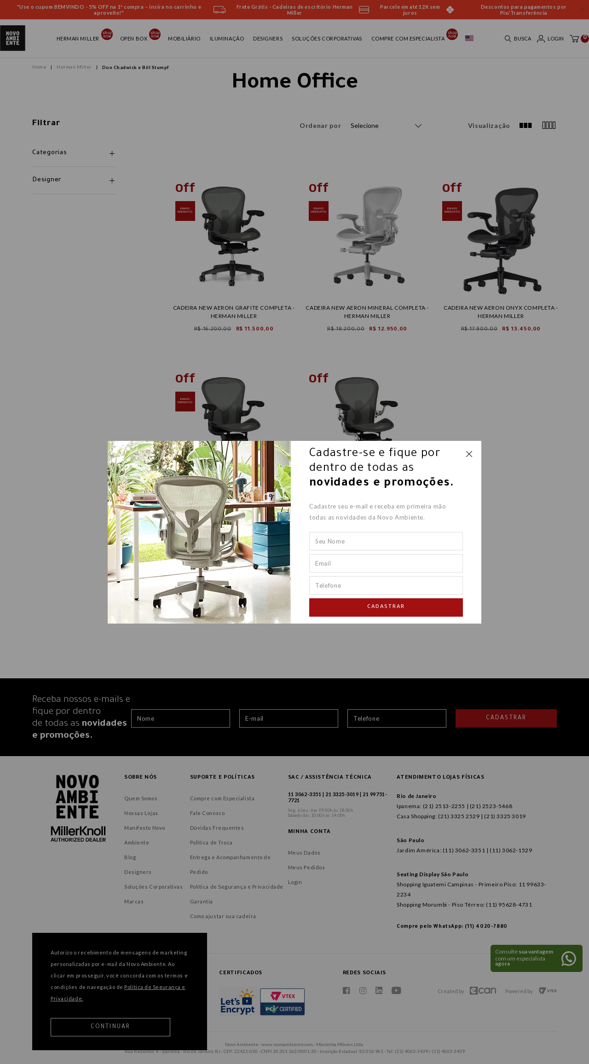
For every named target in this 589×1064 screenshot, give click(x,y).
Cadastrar (386, 607)
